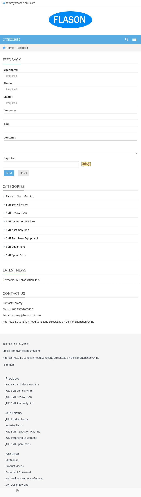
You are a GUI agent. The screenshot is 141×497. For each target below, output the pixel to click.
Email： (8, 97)
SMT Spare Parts (16, 255)
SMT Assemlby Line (17, 484)
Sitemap (9, 364)
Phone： (9, 83)
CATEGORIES (11, 40)
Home (10, 47)
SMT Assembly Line (17, 230)
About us (12, 454)
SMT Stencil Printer (17, 204)
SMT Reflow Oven (16, 213)
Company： (11, 110)
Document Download (18, 472)
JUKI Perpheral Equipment (21, 437)
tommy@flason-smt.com (20, 3)
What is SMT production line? (22, 280)
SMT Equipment (15, 246)
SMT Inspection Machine (20, 221)
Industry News (14, 425)
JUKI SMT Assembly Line (20, 403)
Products (12, 378)
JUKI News (14, 413)
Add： (7, 124)
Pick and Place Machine (20, 196)
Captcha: (9, 158)
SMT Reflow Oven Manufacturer (25, 478)
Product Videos (15, 466)
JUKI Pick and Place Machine (22, 384)
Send (9, 173)
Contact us (12, 459)
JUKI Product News (17, 419)
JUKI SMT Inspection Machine (23, 431)
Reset (23, 173)
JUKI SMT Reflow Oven (19, 397)
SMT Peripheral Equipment (22, 238)
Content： (10, 137)
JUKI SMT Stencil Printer (20, 390)
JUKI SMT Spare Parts (18, 444)
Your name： (12, 69)
